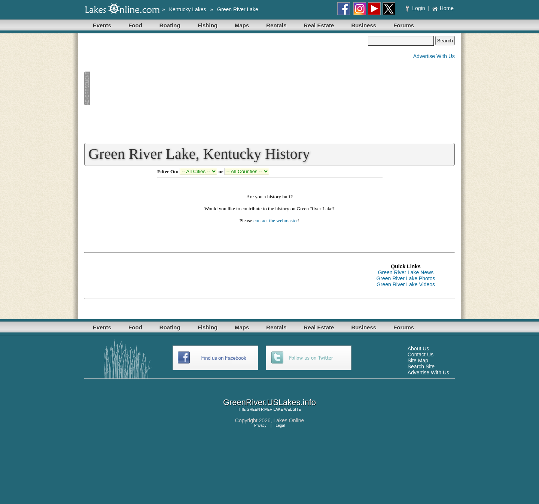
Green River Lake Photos (405, 278)
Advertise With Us (434, 56)
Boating (169, 25)
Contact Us (420, 354)
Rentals (276, 25)
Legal (280, 425)
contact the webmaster (275, 220)
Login (416, 8)
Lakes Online (289, 420)
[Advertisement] (226, 88)
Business (363, 25)
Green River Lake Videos (406, 284)
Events (102, 25)
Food (135, 25)
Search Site (421, 366)
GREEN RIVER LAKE (265, 409)
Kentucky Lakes (187, 9)
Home (443, 8)
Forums (403, 25)
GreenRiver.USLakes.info (269, 402)
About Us (418, 348)
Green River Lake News (406, 272)
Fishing (207, 25)
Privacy (260, 425)
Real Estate (319, 25)
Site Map (418, 360)
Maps (242, 25)
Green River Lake (237, 9)
